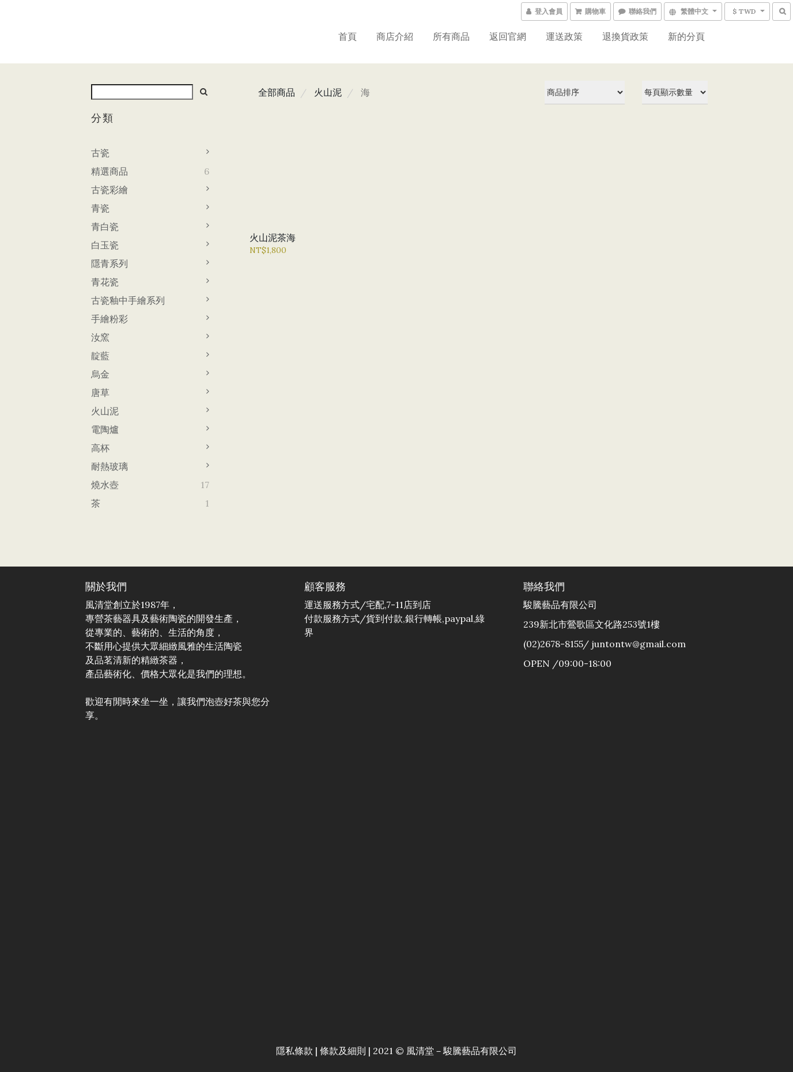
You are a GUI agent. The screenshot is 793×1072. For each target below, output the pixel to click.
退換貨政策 (625, 36)
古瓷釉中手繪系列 (128, 300)
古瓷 (100, 152)
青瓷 (100, 208)
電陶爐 (105, 429)
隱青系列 (109, 263)
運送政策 (564, 36)
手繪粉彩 (109, 318)
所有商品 (451, 36)
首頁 (347, 36)
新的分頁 (686, 36)
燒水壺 (105, 484)
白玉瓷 (105, 245)
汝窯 (100, 337)
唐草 (100, 392)
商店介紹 (394, 36)
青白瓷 (105, 226)
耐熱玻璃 (109, 466)
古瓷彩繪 (109, 189)
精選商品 (109, 171)
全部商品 (276, 92)
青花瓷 (105, 282)
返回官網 (507, 36)
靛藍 (100, 355)
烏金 (100, 374)
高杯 (100, 448)
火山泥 (105, 411)
